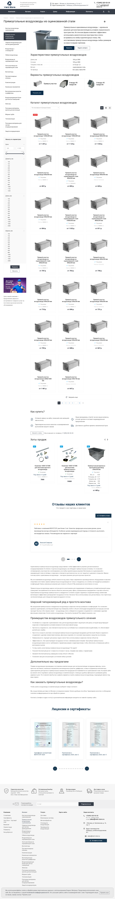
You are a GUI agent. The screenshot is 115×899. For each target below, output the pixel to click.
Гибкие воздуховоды (11, 55)
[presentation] (105, 439)
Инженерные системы (47, 818)
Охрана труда (8, 827)
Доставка (43, 815)
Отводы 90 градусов (73, 83)
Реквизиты (7, 829)
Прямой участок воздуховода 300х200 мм (71, 339)
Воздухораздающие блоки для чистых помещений (13, 98)
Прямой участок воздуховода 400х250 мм (99, 258)
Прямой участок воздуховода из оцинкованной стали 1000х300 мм (71, 217)
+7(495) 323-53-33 (103, 3)
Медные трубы (9, 114)
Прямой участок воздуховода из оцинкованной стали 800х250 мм (99, 217)
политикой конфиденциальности (38, 892)
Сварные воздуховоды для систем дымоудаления (13, 43)
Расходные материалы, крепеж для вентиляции (12, 109)
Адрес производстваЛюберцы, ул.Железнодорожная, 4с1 (96, 830)
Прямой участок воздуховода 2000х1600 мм (43, 378)
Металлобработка (46, 820)
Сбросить (15, 271)
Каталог (29, 11)
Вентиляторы (9, 72)
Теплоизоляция (10, 119)
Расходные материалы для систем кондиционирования (13, 125)
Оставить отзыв (103, 515)
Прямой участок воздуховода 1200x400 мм (43, 135)
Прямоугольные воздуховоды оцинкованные (10, 36)
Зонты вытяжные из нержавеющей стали (11, 66)
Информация (71, 11)
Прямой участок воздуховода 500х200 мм (99, 300)
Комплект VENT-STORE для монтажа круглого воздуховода (42, 467)
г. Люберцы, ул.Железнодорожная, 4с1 (76, 5)
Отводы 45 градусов (100, 83)
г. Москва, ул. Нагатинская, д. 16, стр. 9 (70, 3)
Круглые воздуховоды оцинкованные (12, 29)
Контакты (89, 11)
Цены (55, 11)
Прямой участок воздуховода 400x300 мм (99, 173)
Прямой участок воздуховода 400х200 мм (43, 339)
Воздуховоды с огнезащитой (9, 49)
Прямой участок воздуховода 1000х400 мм (71, 135)
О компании (7, 815)
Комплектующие (10, 82)
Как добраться (8, 832)
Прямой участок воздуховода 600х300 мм (43, 173)
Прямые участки (50, 84)
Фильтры (8, 103)
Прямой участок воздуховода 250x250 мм (71, 300)
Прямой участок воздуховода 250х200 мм (99, 339)
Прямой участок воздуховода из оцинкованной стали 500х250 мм (71, 260)
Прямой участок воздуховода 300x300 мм (43, 216)
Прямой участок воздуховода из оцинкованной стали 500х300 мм (71, 175)
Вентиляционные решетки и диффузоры (13, 92)
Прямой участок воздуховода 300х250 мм (43, 300)
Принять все (104, 893)
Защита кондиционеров (12, 131)
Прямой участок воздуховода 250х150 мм (71, 378)
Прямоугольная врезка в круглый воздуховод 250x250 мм (96, 467)
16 (79, 403)
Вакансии (6, 824)
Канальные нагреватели (12, 87)
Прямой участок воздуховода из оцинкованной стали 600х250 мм (43, 260)
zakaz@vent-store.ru (94, 836)
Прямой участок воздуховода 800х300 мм (99, 135)
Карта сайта (63, 812)
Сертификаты (8, 818)
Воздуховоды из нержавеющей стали (11, 60)
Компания (12, 11)
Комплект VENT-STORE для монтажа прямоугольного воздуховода (69, 468)
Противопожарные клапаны (11, 77)
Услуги (43, 11)
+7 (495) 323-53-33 (67, 433)
